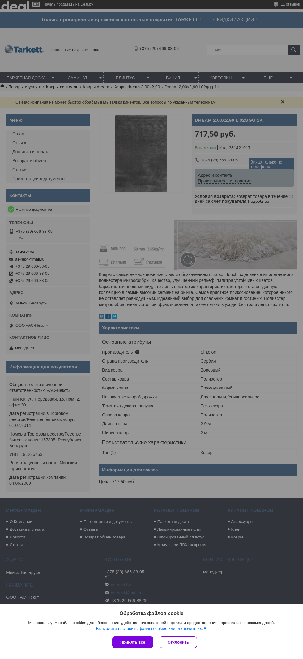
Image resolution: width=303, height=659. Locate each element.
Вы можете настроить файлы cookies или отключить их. (149, 628)
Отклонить (178, 642)
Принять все (132, 642)
